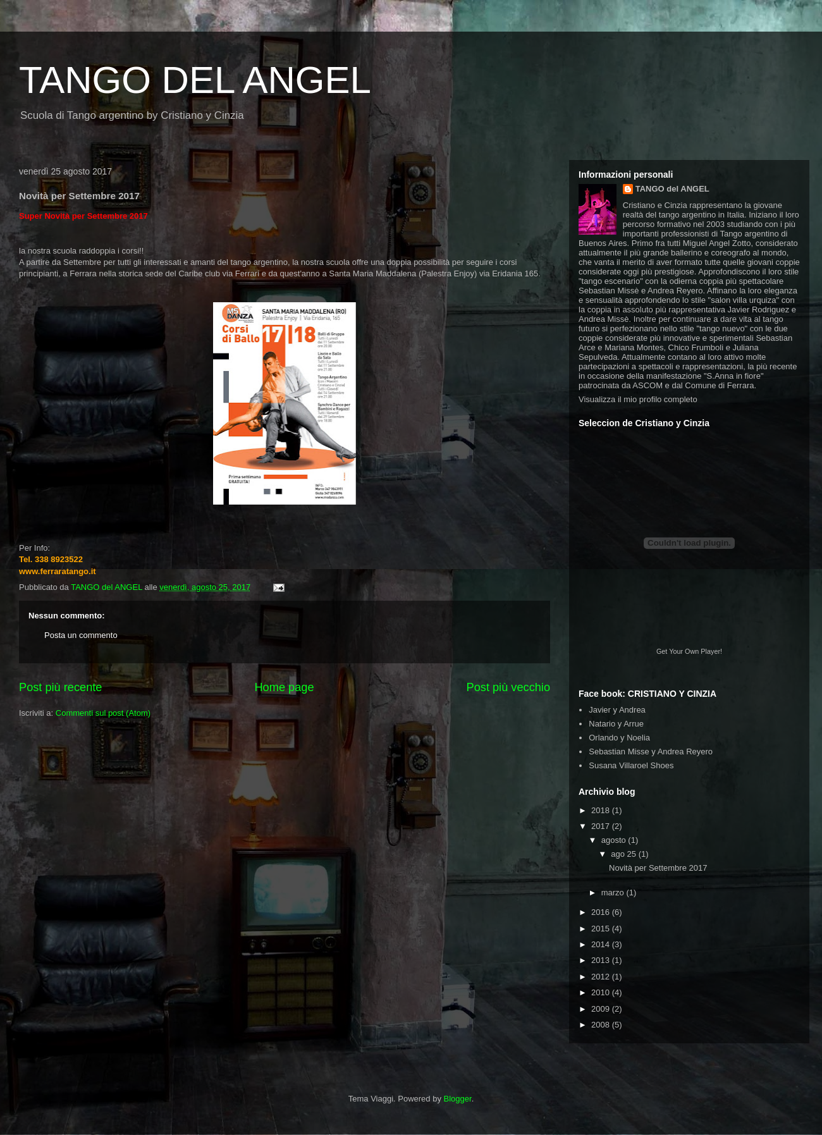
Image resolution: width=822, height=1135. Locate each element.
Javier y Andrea (617, 710)
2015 (601, 928)
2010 (601, 992)
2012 (601, 976)
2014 (601, 944)
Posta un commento (81, 635)
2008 (601, 1024)
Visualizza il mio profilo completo (638, 399)
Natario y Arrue (616, 723)
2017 (601, 826)
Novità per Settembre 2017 (658, 868)
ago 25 (624, 854)
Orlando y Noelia (619, 737)
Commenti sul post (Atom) (103, 713)
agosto (615, 840)
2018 (601, 810)
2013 (601, 960)
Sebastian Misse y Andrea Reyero (651, 751)
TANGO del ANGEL (672, 188)
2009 (601, 1009)
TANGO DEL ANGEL (195, 80)
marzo (614, 892)
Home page (284, 687)
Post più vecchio (508, 687)
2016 (601, 912)
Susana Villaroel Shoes (631, 765)
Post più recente (60, 687)
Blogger (458, 1098)
